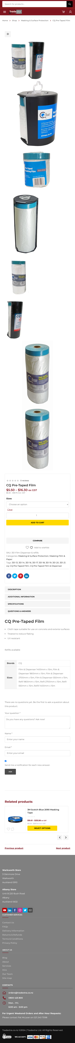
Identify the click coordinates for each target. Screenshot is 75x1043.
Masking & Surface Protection (34, 20)
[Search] (70, 4)
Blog (4, 958)
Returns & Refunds (12, 935)
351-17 (35, 562)
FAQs (5, 926)
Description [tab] (14, 589)
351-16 (28, 562)
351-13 (15, 562)
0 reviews (24, 480)
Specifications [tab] (16, 604)
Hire (4, 970)
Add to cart (37, 522)
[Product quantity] (37, 515)
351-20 (55, 562)
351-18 (42, 562)
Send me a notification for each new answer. (27, 765)
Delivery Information (13, 931)
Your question (12, 713)
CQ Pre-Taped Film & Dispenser (46, 566)
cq (7, 566)
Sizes (9, 498)
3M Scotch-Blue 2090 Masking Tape (43, 811)
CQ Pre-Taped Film (19, 566)
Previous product (14, 848)
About (5, 962)
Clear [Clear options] (10, 510)
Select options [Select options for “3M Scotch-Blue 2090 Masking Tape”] (42, 828)
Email (8, 747)
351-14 (22, 562)
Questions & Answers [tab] (19, 611)
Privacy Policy (9, 943)
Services (6, 966)
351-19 (49, 562)
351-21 (63, 562)
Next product (63, 848)
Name (8, 733)
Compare (37, 541)
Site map (7, 978)
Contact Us (8, 922)
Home (5, 20)
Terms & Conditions (12, 939)
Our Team (7, 974)
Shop (14, 20)
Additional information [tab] (21, 597)
